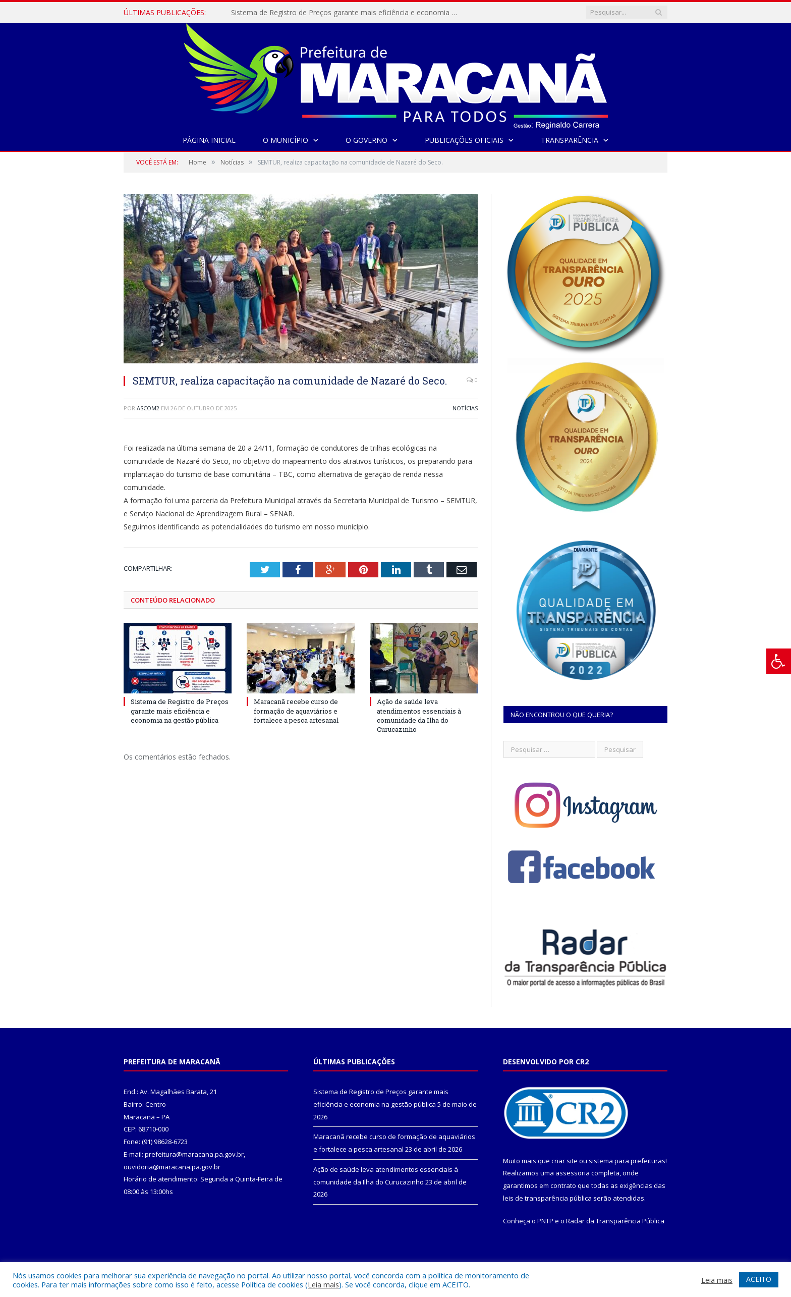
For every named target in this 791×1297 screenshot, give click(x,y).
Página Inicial (209, 140)
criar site (564, 1160)
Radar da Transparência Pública (615, 1220)
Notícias (465, 408)
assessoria (572, 1172)
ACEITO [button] (758, 1279)
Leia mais (323, 1284)
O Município (285, 140)
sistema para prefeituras (627, 1160)
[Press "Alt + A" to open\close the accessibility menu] (778, 661)
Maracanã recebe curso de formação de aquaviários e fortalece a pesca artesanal (296, 710)
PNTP (545, 1220)
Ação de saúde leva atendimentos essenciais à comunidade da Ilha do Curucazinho (419, 715)
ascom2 (148, 408)
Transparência (569, 140)
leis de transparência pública (547, 1198)
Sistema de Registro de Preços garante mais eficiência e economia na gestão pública (347, 12)
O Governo (366, 140)
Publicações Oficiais (464, 140)
